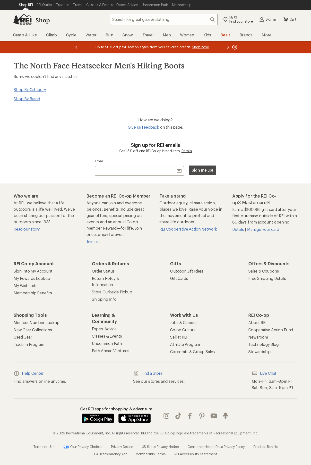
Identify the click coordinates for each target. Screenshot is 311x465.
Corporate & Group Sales (192, 351)
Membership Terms (150, 454)
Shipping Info (104, 299)
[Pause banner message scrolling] (234, 47)
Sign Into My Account (33, 271)
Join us (92, 241)
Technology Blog (263, 344)
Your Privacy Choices (82, 447)
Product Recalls (265, 447)
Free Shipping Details (267, 278)
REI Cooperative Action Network (188, 229)
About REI (257, 322)
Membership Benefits (33, 293)
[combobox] (164, 19)
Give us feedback (143, 127)
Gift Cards (179, 278)
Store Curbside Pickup (112, 292)
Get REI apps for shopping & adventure (116, 409)
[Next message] (228, 47)
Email (99, 161)
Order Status (103, 271)
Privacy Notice (122, 447)
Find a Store (148, 373)
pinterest (202, 416)
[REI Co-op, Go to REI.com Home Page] (22, 19)
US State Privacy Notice (160, 447)
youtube (214, 416)
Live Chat (264, 373)
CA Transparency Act (110, 454)
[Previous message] (76, 47)
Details (186, 151)
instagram (166, 416)
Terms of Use (43, 447)
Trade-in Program (29, 344)
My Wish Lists (25, 285)
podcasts (225, 416)
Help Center (28, 373)
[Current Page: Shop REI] (26, 5)
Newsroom (258, 337)
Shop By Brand (27, 98)
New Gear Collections (33, 329)
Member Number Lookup (37, 322)
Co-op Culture (183, 329)
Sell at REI (178, 337)
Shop (42, 20)
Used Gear (23, 337)
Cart (289, 19)
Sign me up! (202, 170)
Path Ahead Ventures (110, 350)
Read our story (27, 229)
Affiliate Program (185, 344)
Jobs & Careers (183, 322)
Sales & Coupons (263, 271)
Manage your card (263, 229)
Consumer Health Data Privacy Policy (216, 447)
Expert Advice (104, 328)
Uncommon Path (107, 343)
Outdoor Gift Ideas (187, 271)
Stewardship (259, 351)
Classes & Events (107, 336)
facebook (190, 416)
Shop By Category (30, 89)
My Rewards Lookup (32, 278)
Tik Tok (178, 416)
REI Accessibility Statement (195, 454)
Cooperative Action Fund (270, 329)
